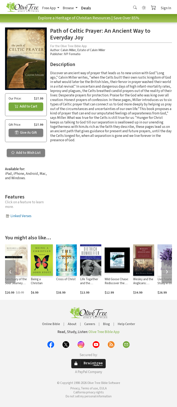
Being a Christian (37, 281)
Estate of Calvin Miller (91, 50)
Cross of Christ (66, 279)
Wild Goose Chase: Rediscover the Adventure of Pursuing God (117, 285)
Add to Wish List (26, 152)
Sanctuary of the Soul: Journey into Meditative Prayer (16, 285)
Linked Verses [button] (20, 216)
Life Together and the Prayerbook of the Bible (89, 285)
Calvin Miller (68, 50)
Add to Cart (26, 106)
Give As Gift (26, 132)
